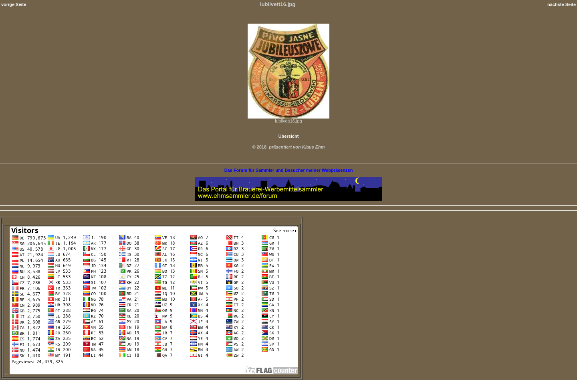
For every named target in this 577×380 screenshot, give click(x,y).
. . (151, 372)
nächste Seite (561, 4)
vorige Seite (13, 4)
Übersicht (288, 136)
